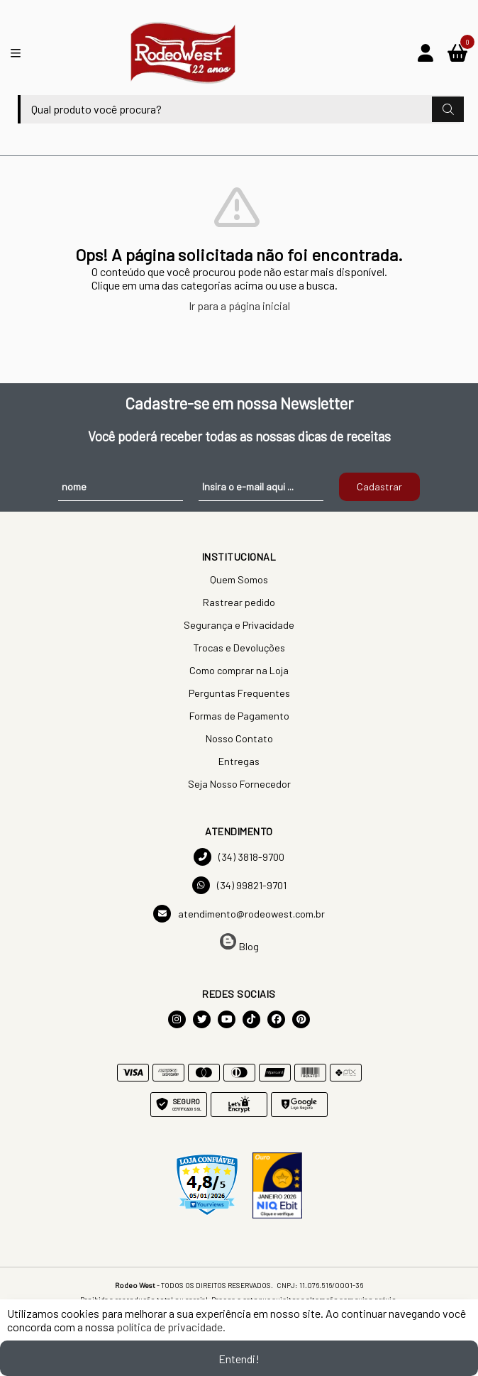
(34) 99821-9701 (239, 885)
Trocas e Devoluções (239, 648)
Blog (239, 942)
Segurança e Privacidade (239, 625)
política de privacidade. (171, 1326)
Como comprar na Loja (239, 670)
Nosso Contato (239, 738)
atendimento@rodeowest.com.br (239, 914)
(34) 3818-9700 (239, 857)
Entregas (239, 761)
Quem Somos (239, 579)
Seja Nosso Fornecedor (239, 784)
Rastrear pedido (239, 602)
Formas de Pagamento (239, 716)
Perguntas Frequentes (239, 693)
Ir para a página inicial (239, 305)
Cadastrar (379, 486)
